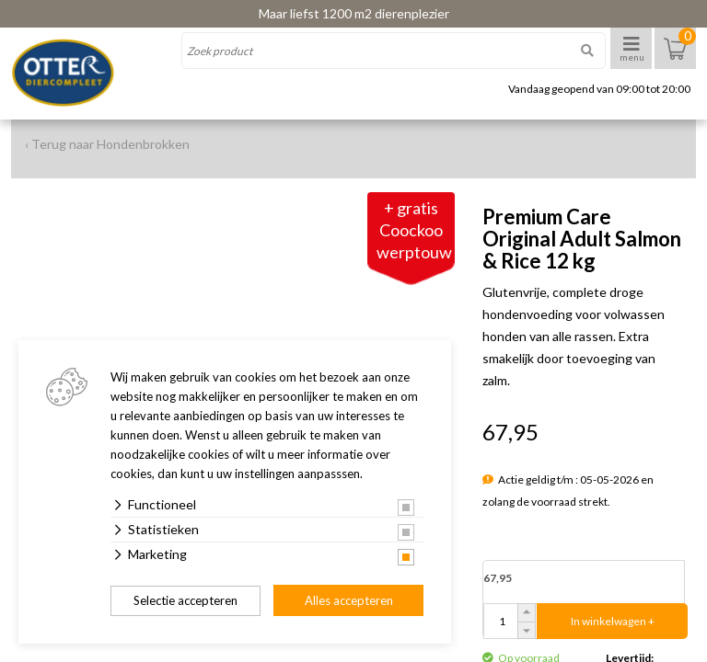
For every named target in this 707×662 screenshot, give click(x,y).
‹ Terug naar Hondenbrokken (107, 144)
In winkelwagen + (613, 621)
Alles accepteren (349, 600)
